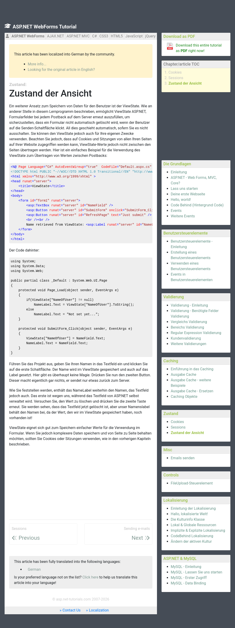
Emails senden (183, 458)
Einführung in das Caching (192, 369)
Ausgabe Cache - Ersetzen (192, 391)
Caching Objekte (184, 396)
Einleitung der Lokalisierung (193, 508)
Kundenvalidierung (186, 338)
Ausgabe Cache (183, 374)
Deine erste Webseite (188, 194)
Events (176, 210)
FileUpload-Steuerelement (192, 483)
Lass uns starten (184, 188)
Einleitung (179, 172)
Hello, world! (181, 199)
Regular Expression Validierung (196, 333)
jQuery (150, 36)
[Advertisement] (196, 125)
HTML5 (117, 36)
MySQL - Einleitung (186, 566)
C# (94, 36)
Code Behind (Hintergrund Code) (197, 205)
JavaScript (134, 36)
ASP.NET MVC (78, 36)
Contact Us (72, 610)
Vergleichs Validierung (189, 322)
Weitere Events (183, 216)
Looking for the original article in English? (61, 69)
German (34, 569)
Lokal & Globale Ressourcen (193, 525)
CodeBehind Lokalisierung (192, 536)
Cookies (175, 72)
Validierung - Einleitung (189, 305)
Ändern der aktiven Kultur (191, 541)
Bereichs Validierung (187, 327)
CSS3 (103, 36)
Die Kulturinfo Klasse (188, 519)
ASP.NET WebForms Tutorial (44, 27)
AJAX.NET (55, 36)
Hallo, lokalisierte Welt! (189, 514)
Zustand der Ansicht (185, 83)
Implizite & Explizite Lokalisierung (198, 530)
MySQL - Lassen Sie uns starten (196, 572)
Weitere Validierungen (188, 344)
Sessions (175, 78)
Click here (90, 577)
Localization (99, 610)
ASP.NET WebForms (28, 36)
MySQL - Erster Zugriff (189, 577)
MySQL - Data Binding (188, 583)
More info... (37, 64)
